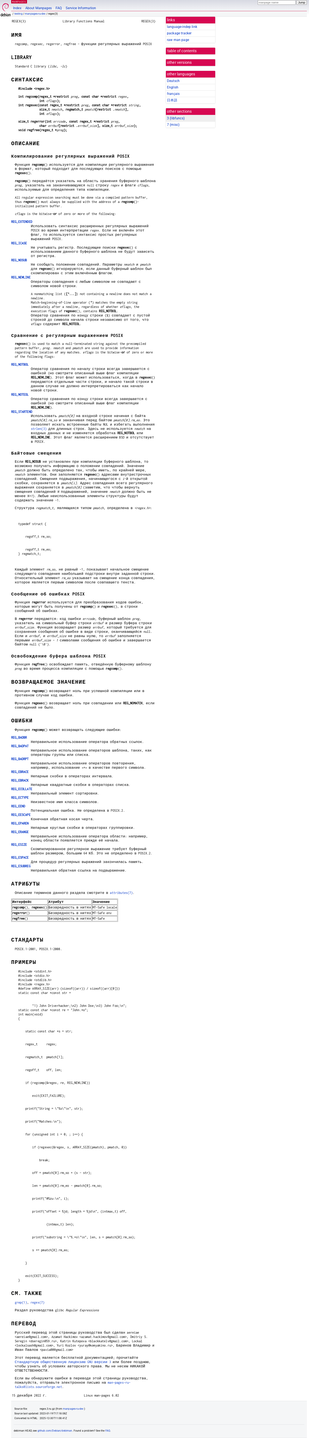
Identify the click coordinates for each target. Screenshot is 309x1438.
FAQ (59, 8)
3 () (176, 118)
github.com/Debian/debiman (55, 1430)
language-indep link (182, 27)
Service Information (81, 8)
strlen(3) (39, 429)
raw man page (178, 40)
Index (17, 8)
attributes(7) (121, 893)
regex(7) (37, 1302)
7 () (173, 125)
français (173, 94)
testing (18, 13)
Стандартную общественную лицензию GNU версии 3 (63, 1362)
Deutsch (173, 81)
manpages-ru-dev (35, 13)
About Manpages (38, 8)
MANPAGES (19, 1)
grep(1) (21, 1302)
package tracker (179, 33)
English (172, 87)
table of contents (182, 51)
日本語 (172, 100)
